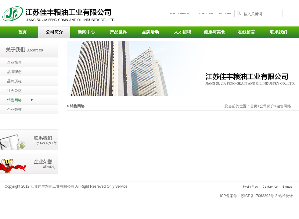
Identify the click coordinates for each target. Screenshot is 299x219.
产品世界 (118, 32)
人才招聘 (182, 32)
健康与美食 (214, 32)
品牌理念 (14, 72)
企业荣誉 (14, 109)
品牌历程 (14, 81)
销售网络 (14, 100)
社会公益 (14, 91)
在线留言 (246, 32)
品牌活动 (150, 32)
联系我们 (278, 32)
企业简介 (14, 62)
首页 (22, 32)
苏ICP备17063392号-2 (259, 196)
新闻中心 (86, 32)
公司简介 (54, 32)
